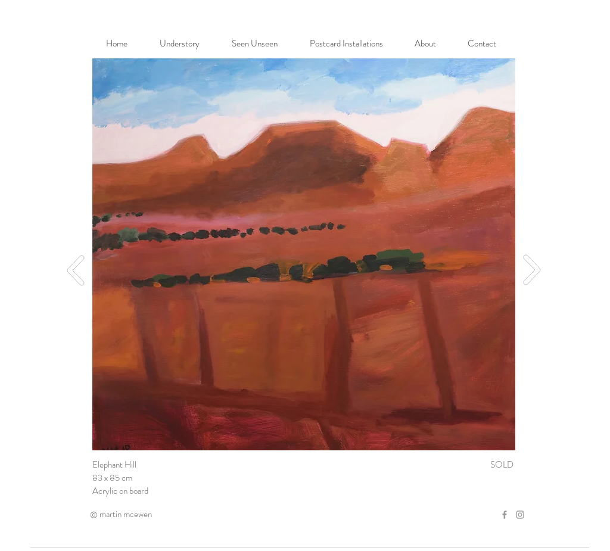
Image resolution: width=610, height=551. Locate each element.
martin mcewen (125, 514)
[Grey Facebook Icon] (504, 514)
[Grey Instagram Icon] (520, 514)
